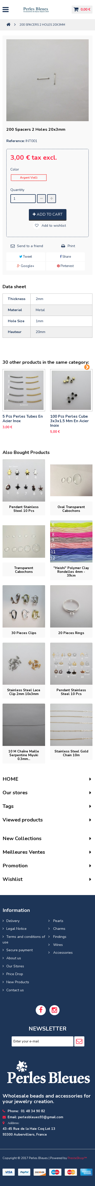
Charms (58, 928)
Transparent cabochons (23, 570)
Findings (59, 936)
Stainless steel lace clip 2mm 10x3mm (23, 692)
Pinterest (65, 266)
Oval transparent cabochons (71, 509)
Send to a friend (30, 246)
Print (71, 246)
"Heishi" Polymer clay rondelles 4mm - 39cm (71, 572)
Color (15, 169)
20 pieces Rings (71, 633)
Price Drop (14, 974)
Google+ (25, 266)
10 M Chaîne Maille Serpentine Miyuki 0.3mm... (23, 755)
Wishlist (13, 879)
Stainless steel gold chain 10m (71, 753)
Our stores (15, 792)
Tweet (25, 256)
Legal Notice (16, 928)
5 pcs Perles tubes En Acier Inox (23, 418)
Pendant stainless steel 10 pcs (24, 509)
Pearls (57, 920)
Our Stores (15, 966)
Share (65, 256)
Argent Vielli (28, 178)
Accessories (62, 952)
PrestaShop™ (77, 1158)
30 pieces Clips (23, 633)
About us (13, 958)
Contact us (15, 990)
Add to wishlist (53, 225)
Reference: (15, 141)
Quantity (17, 189)
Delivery (13, 920)
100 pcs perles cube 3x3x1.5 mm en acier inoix (69, 421)
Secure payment (19, 950)
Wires (57, 944)
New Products (17, 982)
